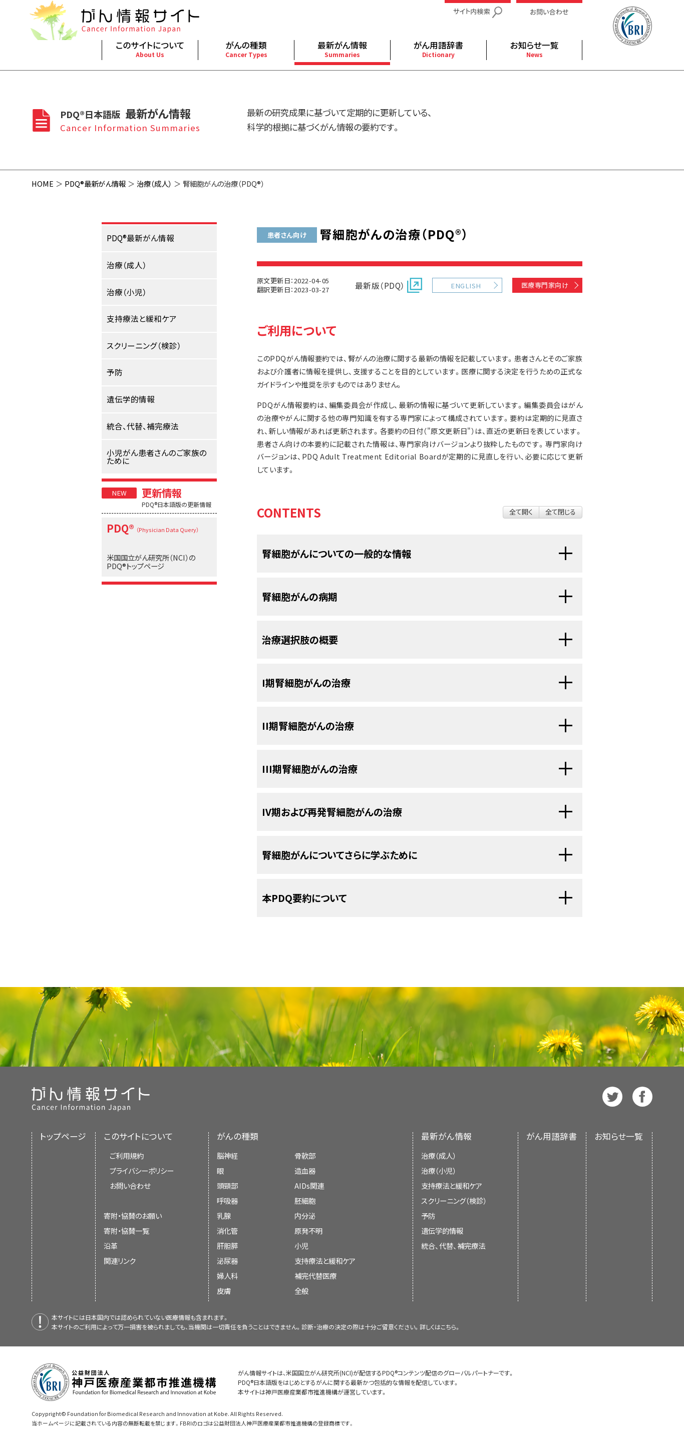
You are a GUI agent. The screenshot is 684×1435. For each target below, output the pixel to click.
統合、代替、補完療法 (453, 1245)
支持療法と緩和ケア (451, 1185)
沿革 (111, 1245)
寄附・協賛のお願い (133, 1215)
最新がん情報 (446, 1136)
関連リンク (120, 1260)
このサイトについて (138, 1136)
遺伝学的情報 (442, 1230)
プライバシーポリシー (142, 1170)
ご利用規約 (127, 1155)
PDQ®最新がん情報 (95, 183)
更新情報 (162, 492)
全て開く (521, 512)
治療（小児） (438, 1170)
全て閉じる (560, 512)
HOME (43, 183)
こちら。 (451, 1326)
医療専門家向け (544, 285)
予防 (428, 1215)
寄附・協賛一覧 (126, 1230)
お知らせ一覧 (618, 1136)
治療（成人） (154, 183)
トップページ (63, 1136)
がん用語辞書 (551, 1136)
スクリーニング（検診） (454, 1200)
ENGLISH (466, 285)
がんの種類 (237, 1136)
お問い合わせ (130, 1185)
